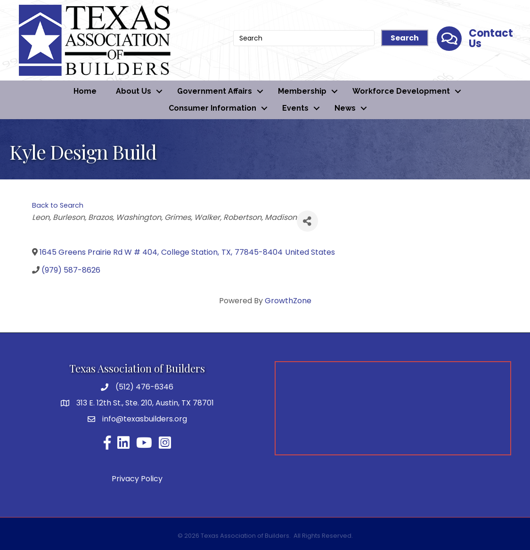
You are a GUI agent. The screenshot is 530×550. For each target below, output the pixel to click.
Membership (302, 91)
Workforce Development (401, 91)
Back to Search (57, 205)
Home (85, 91)
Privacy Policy (137, 478)
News (345, 108)
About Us (133, 91)
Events (295, 108)
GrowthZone (288, 300)
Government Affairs (214, 91)
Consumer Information (212, 108)
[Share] (307, 221)
